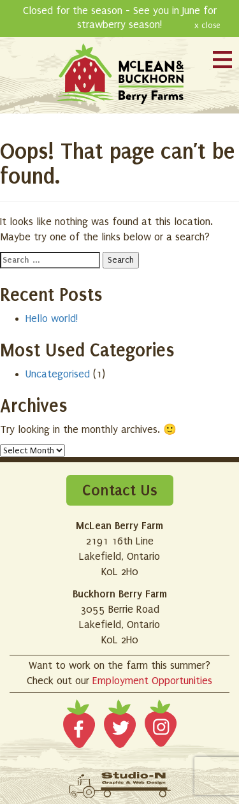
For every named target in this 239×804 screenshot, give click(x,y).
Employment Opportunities (152, 681)
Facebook (79, 726)
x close (207, 25)
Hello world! (51, 319)
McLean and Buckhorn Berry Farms (120, 75)
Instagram (161, 726)
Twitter (120, 726)
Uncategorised (57, 374)
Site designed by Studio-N (120, 785)
